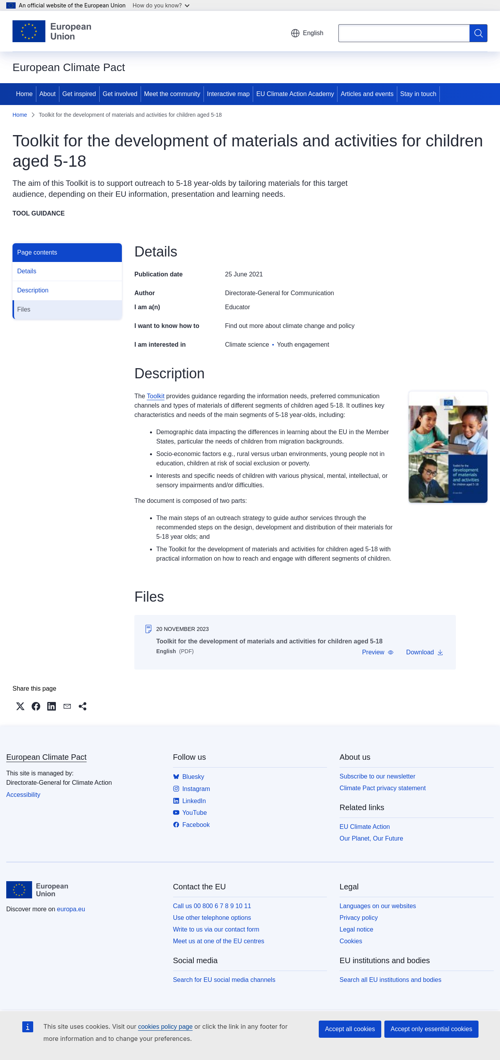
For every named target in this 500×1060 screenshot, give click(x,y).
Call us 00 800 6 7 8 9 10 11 (212, 906)
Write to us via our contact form (216, 929)
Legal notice (356, 929)
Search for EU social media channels (224, 979)
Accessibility (23, 794)
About (47, 94)
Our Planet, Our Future (371, 838)
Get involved (120, 94)
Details (26, 271)
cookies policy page (165, 1026)
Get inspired (79, 94)
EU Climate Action (364, 826)
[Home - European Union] (51, 31)
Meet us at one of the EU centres (218, 941)
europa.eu (71, 909)
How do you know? (161, 5)
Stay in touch (418, 94)
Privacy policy (358, 917)
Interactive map (228, 94)
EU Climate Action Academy (295, 94)
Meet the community (172, 94)
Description (32, 290)
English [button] (307, 33)
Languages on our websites (377, 906)
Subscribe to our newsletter (377, 776)
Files (23, 309)
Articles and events (367, 94)
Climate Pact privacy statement (382, 788)
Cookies (350, 941)
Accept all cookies (350, 1029)
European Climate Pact (46, 757)
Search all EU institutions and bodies (390, 979)
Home (24, 94)
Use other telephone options (212, 917)
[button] (378, 652)
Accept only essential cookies (431, 1029)
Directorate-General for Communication (279, 293)
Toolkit (155, 396)
